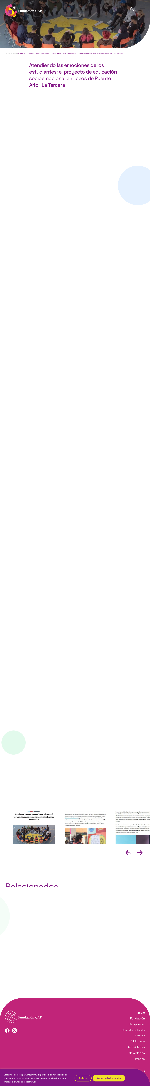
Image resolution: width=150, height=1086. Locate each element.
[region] (75, 1077)
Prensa (14, 53)
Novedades (137, 1053)
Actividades (136, 1047)
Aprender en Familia (133, 1030)
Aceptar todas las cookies (109, 1078)
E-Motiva (140, 1035)
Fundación (137, 1018)
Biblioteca (138, 1041)
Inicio (7, 53)
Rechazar (83, 1078)
